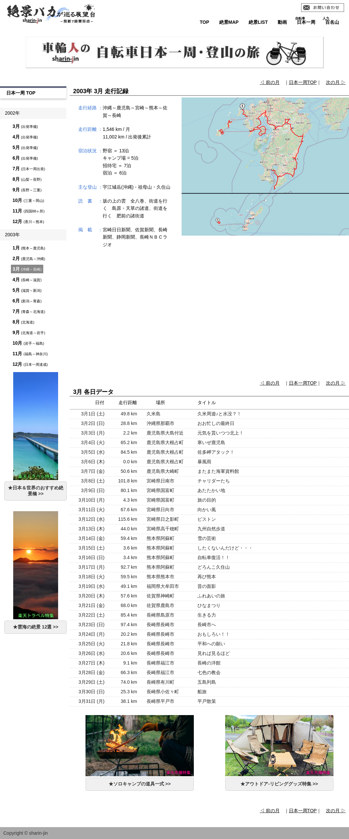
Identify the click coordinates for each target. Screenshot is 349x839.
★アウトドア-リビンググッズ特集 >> (279, 783)
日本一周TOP (303, 82)
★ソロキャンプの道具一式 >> (140, 783)
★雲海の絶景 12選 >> (35, 626)
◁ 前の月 (270, 82)
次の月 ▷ (336, 82)
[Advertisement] (209, 317)
